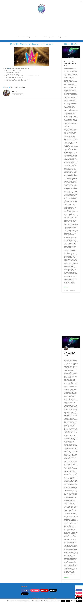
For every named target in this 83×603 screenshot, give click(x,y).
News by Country (27, 37)
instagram (35, 590)
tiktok (24, 594)
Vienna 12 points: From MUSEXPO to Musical (70, 63)
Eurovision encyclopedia (49, 37)
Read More (73, 600)
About (65, 37)
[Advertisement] (41, 25)
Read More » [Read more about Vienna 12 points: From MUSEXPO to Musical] (66, 287)
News (37, 37)
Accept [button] (63, 600)
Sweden (8, 68)
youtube (44, 590)
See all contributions (17, 94)
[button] (81, 1)
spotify (53, 590)
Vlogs (60, 37)
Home (17, 37)
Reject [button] (68, 600)
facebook (25, 590)
